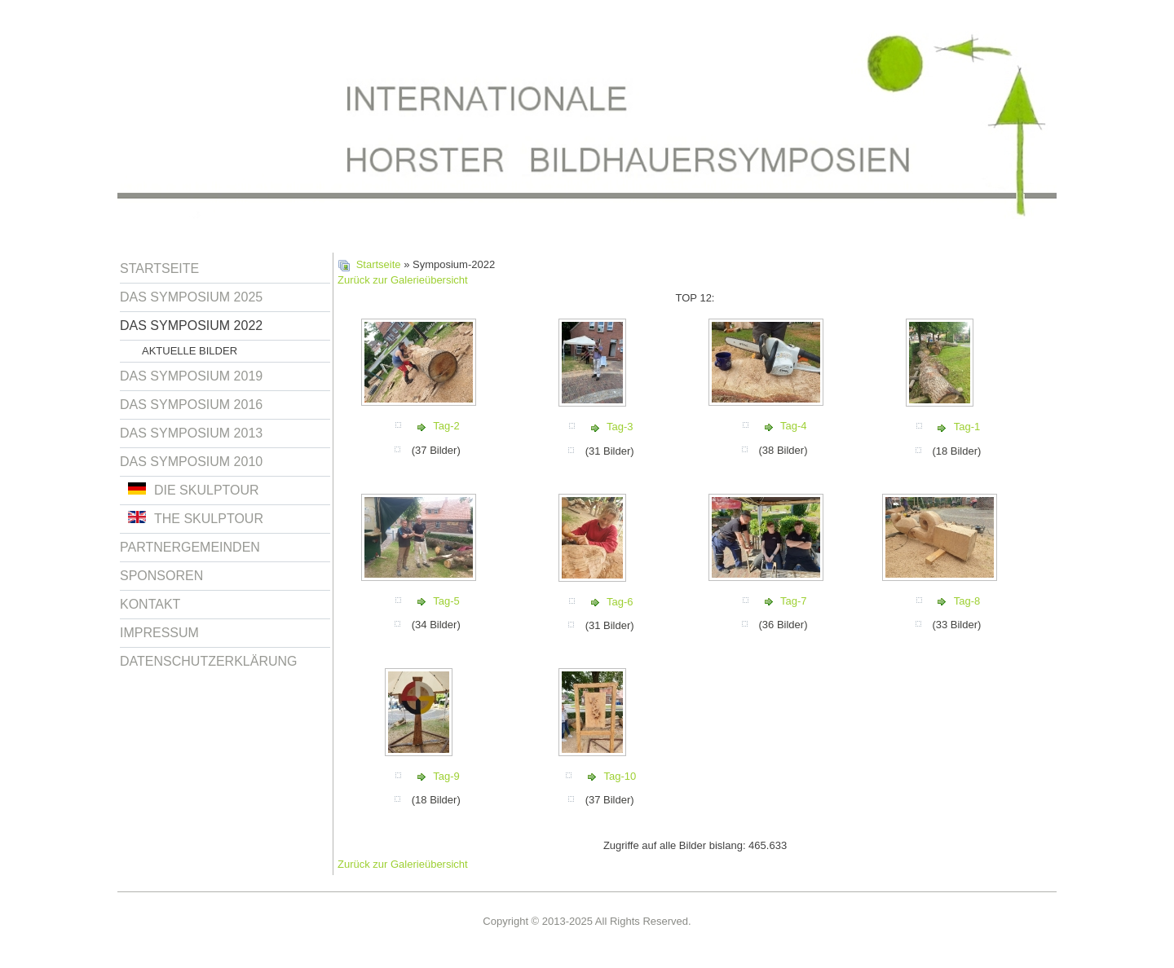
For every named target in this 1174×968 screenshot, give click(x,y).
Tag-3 (620, 426)
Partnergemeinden (190, 547)
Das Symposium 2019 (191, 376)
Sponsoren (161, 576)
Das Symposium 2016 (191, 404)
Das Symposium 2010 (191, 462)
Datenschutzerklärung (209, 661)
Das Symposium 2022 (191, 325)
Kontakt (150, 604)
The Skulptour (195, 518)
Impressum (159, 633)
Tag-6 (620, 602)
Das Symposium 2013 (191, 433)
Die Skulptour (193, 489)
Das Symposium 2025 (191, 297)
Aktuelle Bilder (189, 351)
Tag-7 (793, 601)
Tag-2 (446, 426)
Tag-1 (967, 426)
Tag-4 (793, 426)
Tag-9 (446, 776)
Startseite (159, 268)
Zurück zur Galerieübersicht (403, 280)
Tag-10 (619, 776)
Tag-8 (967, 601)
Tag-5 (446, 601)
